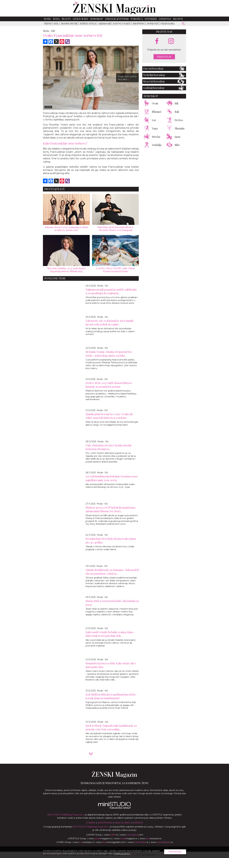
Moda (56, 18)
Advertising (105, 822)
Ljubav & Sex (80, 18)
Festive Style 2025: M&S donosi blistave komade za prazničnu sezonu (109, 384)
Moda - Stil (102, 285)
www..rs (111, 834)
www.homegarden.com (111, 842)
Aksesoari (104, 23)
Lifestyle (165, 18)
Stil (56, 23)
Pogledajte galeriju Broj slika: (127, 78)
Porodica (137, 18)
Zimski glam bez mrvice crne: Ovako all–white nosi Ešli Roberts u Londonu (110, 416)
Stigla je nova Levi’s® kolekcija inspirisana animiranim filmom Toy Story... (110, 509)
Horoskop (96, 18)
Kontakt (138, 822)
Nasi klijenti (123, 822)
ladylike (48, 107)
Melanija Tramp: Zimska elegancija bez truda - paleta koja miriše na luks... (109, 353)
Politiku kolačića (122, 853)
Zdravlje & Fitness (117, 18)
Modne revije (69, 23)
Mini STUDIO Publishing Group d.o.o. (65, 814)
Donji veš (152, 23)
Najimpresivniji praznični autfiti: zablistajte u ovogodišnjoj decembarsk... (111, 291)
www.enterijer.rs (83, 842)
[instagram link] (171, 41)
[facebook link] (157, 41)
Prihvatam (175, 852)
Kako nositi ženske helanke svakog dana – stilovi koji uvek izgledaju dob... (110, 634)
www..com (131, 834)
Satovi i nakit (122, 23)
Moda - (47, 30)
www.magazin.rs (100, 838)
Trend (48, 23)
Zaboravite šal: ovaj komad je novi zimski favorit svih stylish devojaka (109, 322)
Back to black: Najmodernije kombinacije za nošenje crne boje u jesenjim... (111, 727)
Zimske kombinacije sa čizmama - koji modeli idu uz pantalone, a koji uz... (112, 571)
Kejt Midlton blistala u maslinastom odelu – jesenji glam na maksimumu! (112, 696)
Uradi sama (168, 23)
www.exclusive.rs (150, 838)
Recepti (178, 18)
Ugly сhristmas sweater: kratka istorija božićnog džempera (108, 447)
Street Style (88, 23)
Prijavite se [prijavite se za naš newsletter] (164, 56)
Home (47, 18)
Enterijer (151, 18)
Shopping (139, 23)
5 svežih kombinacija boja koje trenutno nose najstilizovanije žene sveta (112, 478)
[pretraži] (183, 24)
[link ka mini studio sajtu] (114, 808)
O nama (90, 822)
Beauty (66, 18)
